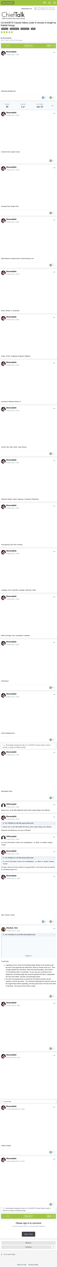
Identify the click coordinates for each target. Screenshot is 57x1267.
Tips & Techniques (17, 40)
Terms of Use (21, 1265)
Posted (12, 54)
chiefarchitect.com (26, 8)
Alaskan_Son (12, 928)
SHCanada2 (11, 804)
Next (49, 45)
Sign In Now (28, 1234)
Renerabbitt (7, 38)
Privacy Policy (33, 1265)
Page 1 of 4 (28, 45)
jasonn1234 (26, 823)
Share (28, 1243)
